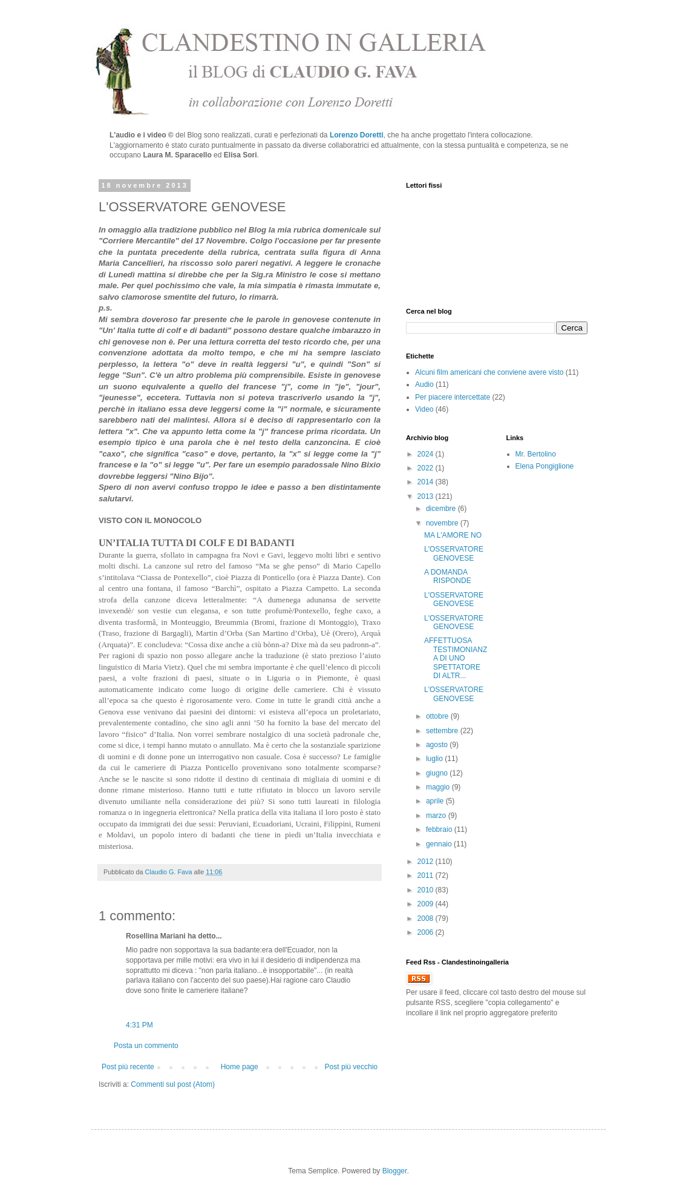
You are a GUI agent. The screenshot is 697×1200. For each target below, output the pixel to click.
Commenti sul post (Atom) (173, 1084)
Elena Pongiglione (544, 466)
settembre (443, 731)
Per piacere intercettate (452, 397)
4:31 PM (139, 1025)
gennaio (440, 844)
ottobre (438, 716)
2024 (426, 454)
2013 (426, 496)
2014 (426, 482)
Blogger (394, 1171)
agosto (438, 744)
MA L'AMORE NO (453, 535)
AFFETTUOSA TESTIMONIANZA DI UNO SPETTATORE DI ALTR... (455, 658)
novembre (443, 523)
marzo (437, 815)
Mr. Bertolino (535, 454)
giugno (438, 773)
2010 (426, 890)
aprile (436, 801)
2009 (426, 904)
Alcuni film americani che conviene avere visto (489, 372)
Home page (239, 1067)
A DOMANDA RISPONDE (447, 576)
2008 (426, 918)
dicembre (442, 508)
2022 (426, 468)
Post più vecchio (351, 1067)
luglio (435, 758)
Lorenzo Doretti (357, 135)
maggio (439, 787)
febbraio (440, 829)
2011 (426, 875)
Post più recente (128, 1067)
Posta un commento (146, 1045)
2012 (426, 861)
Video (424, 409)
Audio (424, 384)
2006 (426, 932)
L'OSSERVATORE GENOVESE (453, 553)
